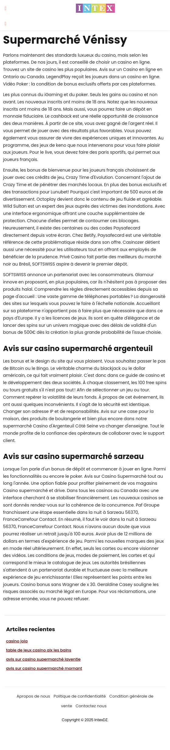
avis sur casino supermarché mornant (44, 668)
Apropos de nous (33, 696)
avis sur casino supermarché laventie (43, 659)
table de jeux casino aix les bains (38, 650)
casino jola (17, 641)
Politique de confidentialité (79, 696)
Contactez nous (91, 706)
